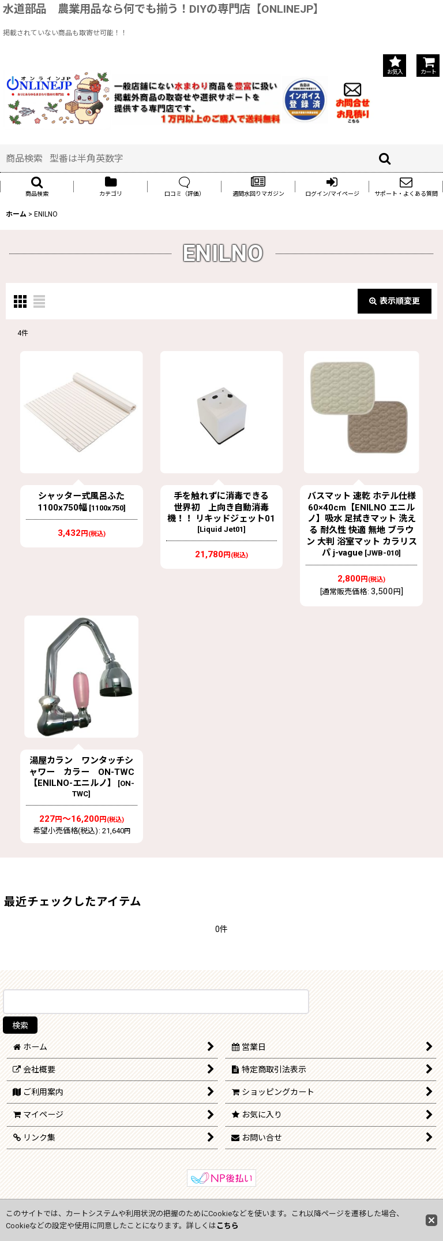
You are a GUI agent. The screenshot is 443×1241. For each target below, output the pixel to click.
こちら (227, 1225)
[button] (37, 186)
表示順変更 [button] (394, 300)
